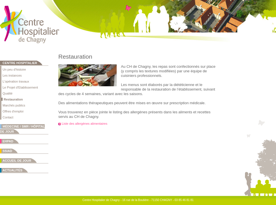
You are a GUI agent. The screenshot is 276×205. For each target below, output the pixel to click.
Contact (8, 117)
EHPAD (8, 141)
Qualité (8, 93)
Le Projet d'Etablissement (20, 87)
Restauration (13, 99)
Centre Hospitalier (20, 63)
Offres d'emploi (13, 111)
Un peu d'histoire (14, 69)
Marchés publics (14, 105)
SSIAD (7, 151)
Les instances (12, 75)
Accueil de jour (17, 160)
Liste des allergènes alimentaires (84, 123)
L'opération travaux (16, 81)
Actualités (12, 170)
